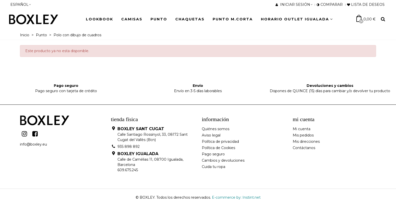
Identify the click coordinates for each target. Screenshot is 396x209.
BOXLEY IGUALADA (137, 153)
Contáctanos (304, 148)
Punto (159, 19)
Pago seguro (213, 154)
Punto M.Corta (233, 19)
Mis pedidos (303, 135)
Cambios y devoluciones (223, 160)
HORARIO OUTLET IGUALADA (295, 19)
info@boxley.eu (33, 144)
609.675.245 (127, 170)
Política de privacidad (220, 141)
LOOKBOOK (99, 19)
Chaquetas (190, 19)
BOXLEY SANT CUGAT (140, 128)
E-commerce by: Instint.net (236, 197)
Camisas (131, 19)
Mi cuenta (301, 129)
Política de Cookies (218, 148)
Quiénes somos (215, 129)
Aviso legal (211, 135)
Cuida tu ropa (213, 166)
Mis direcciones (306, 141)
